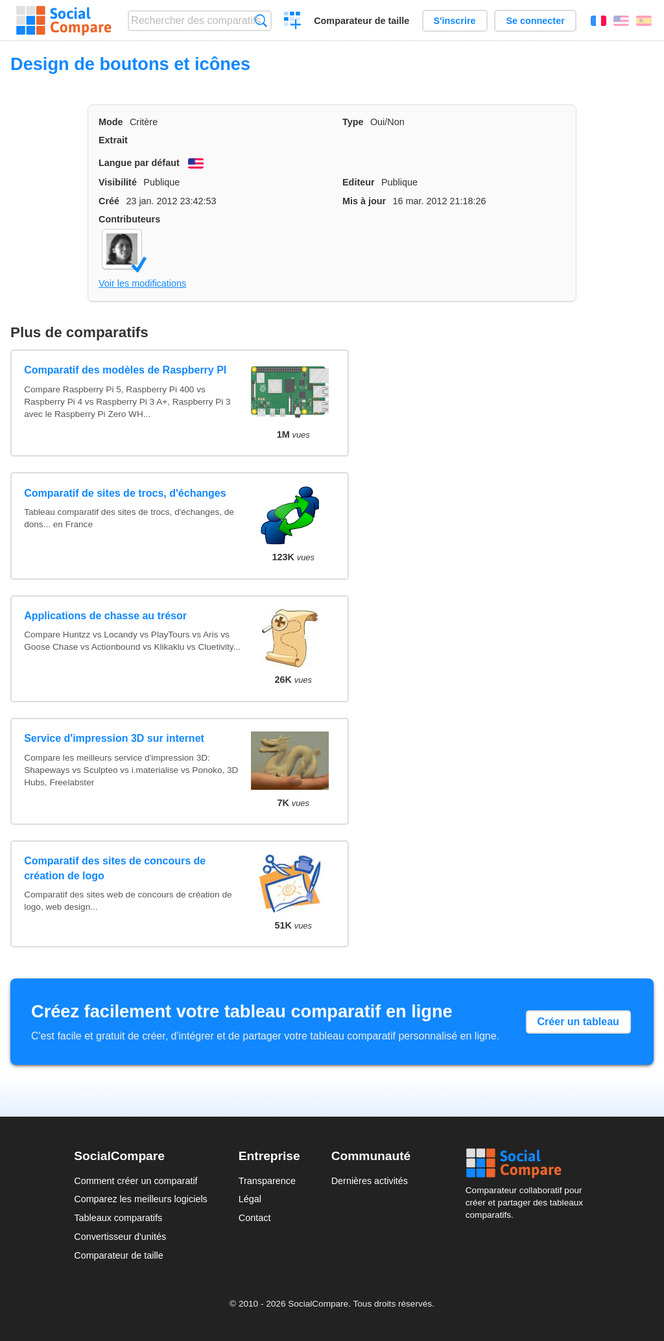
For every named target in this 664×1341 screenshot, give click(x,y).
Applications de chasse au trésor (105, 615)
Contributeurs (129, 219)
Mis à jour (364, 201)
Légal (250, 1199)
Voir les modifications (142, 283)
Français (598, 21)
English (621, 21)
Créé (109, 201)
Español (644, 21)
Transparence (267, 1181)
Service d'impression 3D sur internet (114, 738)
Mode (111, 122)
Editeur (358, 182)
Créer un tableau (578, 1021)
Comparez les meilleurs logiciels (141, 1199)
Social (528, 1163)
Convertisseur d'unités (120, 1236)
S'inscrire (455, 21)
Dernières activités (369, 1181)
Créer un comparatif (293, 22)
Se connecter (535, 21)
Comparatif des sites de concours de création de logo (115, 868)
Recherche (261, 20)
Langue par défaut (139, 163)
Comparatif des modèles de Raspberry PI (125, 369)
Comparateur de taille (361, 21)
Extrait (113, 140)
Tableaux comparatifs (118, 1218)
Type (353, 122)
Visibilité (118, 182)
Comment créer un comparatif (135, 1181)
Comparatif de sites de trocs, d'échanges (125, 493)
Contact (255, 1218)
